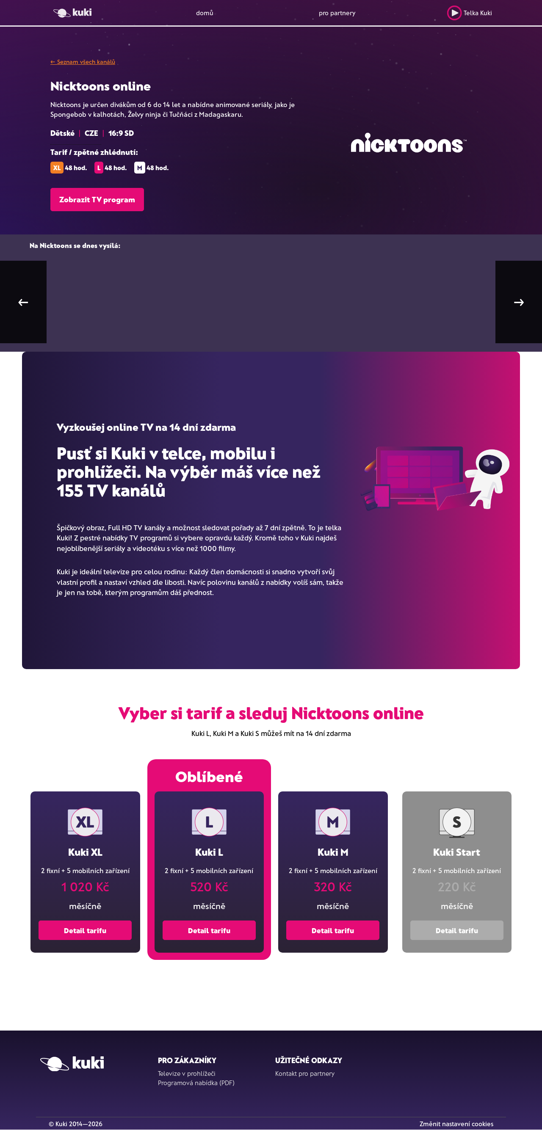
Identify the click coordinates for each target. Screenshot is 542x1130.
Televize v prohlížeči (187, 1073)
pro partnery (337, 13)
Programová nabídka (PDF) (196, 1082)
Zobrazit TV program (97, 199)
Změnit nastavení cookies (456, 1123)
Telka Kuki (469, 13)
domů (204, 13)
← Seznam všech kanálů (82, 61)
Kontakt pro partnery (305, 1073)
